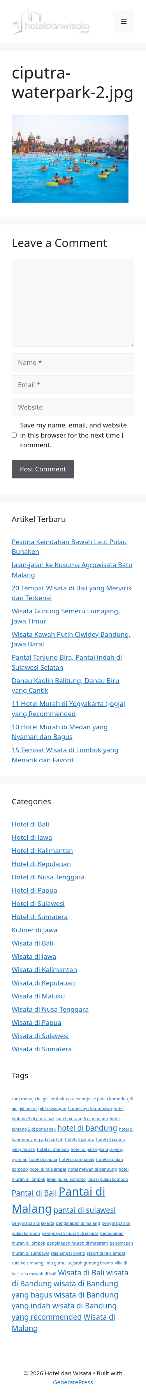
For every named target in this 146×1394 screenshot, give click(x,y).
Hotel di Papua (34, 890)
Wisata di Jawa (34, 956)
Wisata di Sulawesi (40, 1035)
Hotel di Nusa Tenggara (48, 876)
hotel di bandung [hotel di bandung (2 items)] (87, 1128)
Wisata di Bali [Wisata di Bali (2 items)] (81, 1273)
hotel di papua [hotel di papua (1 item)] (43, 1159)
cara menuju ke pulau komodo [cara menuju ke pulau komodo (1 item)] (96, 1099)
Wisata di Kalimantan (44, 969)
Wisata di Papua (37, 1022)
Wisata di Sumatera (42, 1048)
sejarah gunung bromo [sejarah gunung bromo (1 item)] (90, 1263)
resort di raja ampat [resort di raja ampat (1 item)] (106, 1253)
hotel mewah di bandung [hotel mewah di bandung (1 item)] (92, 1169)
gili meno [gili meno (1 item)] (28, 1108)
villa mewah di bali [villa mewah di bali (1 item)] (38, 1274)
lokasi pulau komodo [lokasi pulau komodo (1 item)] (108, 1179)
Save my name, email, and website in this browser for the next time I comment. (73, 434)
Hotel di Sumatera (40, 916)
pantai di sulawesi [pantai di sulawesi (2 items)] (85, 1210)
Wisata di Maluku (38, 995)
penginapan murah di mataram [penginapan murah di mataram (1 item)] (77, 1243)
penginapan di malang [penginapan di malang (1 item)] (78, 1223)
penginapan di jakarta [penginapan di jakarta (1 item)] (33, 1223)
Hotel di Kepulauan (41, 863)
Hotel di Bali (30, 824)
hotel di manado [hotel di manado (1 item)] (53, 1149)
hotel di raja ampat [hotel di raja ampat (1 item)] (48, 1169)
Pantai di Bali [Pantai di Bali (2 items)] (34, 1193)
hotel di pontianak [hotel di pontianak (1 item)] (77, 1159)
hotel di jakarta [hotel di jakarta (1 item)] (79, 1139)
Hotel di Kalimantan (42, 850)
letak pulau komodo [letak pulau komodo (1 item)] (66, 1179)
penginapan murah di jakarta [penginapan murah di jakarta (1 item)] (70, 1233)
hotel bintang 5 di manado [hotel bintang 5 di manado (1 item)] (82, 1118)
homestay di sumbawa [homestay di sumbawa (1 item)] (90, 1108)
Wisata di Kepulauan (43, 982)
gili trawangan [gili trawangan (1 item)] (53, 1108)
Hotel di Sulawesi (38, 903)
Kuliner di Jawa (35, 929)
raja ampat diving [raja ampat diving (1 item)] (68, 1253)
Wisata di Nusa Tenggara (50, 1009)
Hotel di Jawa (32, 837)
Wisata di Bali (32, 943)
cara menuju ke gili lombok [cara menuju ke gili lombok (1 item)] (38, 1099)
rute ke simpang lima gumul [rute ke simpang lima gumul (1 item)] (39, 1263)
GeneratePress (73, 1382)
